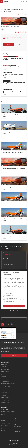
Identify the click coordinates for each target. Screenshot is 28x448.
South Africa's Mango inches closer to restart (12, 236)
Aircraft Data (3, 376)
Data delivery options (5, 413)
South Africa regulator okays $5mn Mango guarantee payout (14, 115)
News (2, 6)
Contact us (14, 311)
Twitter (13, 441)
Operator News (4, 364)
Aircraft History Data (5, 402)
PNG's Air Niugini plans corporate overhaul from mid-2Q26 (14, 83)
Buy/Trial (14, 306)
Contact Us (3, 430)
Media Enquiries (4, 427)
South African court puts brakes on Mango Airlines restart (13, 219)
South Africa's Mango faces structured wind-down (13, 187)
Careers (2, 428)
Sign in (22, 1)
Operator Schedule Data (5, 371)
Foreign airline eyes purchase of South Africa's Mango (14, 168)
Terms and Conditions (17, 426)
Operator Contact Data (5, 369)
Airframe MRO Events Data (6, 386)
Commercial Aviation (8, 6)
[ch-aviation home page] (5, 1)
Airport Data (3, 395)
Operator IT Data (4, 374)
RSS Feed (26, 32)
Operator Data (3, 366)
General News (15, 6)
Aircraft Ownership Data (5, 378)
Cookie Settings (16, 420)
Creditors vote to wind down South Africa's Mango (13, 152)
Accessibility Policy (17, 431)
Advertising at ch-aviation (5, 423)
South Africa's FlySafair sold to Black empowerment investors (13, 133)
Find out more (8, 47)
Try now (8, 44)
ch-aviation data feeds (5, 409)
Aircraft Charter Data (5, 381)
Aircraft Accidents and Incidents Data (8, 383)
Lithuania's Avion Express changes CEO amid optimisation (13, 59)
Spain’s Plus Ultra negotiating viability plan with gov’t (14, 91)
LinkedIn (16, 32)
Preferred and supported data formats (8, 411)
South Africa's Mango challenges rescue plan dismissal (14, 202)
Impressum (16, 429)
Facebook (21, 32)
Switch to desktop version (14, 318)
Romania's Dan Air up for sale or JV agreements (13, 66)
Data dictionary (4, 414)
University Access (4, 425)
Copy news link (23, 32)
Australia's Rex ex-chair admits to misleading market (13, 75)
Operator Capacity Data (5, 373)
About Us (3, 420)
